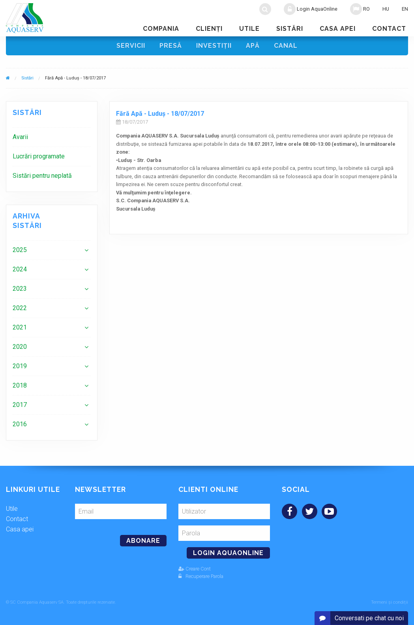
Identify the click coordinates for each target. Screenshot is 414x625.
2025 (20, 250)
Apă (253, 45)
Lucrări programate (39, 156)
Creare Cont (194, 569)
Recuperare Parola (200, 576)
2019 (20, 366)
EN (405, 9)
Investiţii (214, 45)
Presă (170, 45)
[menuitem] (52, 137)
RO (360, 9)
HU (385, 9)
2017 (20, 405)
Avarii (20, 137)
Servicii (130, 45)
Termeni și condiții (389, 602)
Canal (286, 45)
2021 (20, 327)
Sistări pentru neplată (42, 175)
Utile (249, 28)
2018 (20, 385)
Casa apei (338, 28)
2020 (20, 346)
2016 (20, 424)
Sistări (289, 28)
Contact (389, 28)
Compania (161, 28)
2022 (20, 308)
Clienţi (209, 28)
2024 (20, 269)
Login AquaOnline (310, 9)
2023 (20, 288)
